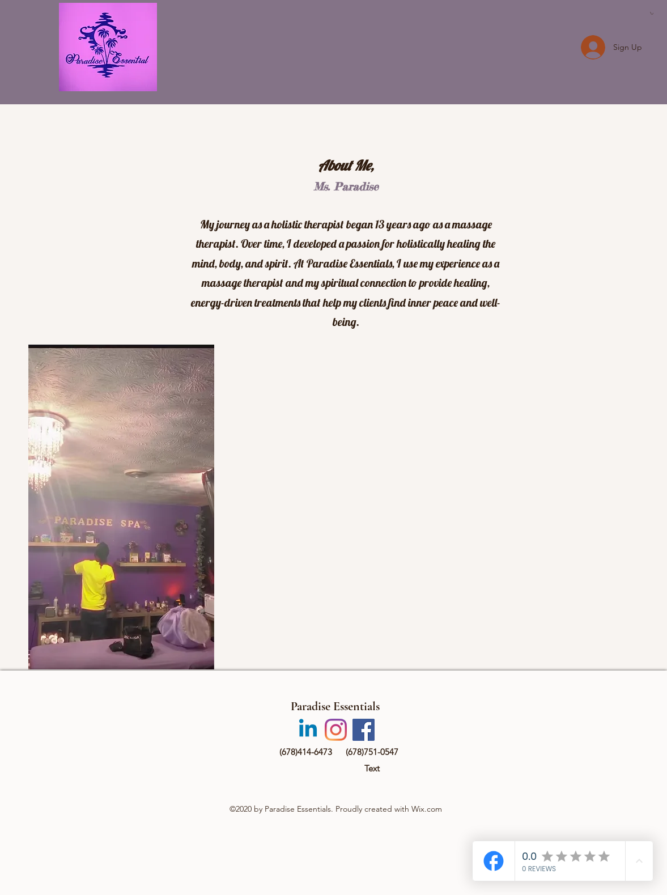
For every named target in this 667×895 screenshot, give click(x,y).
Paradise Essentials (335, 706)
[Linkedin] (308, 730)
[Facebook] (363, 730)
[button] (651, 13)
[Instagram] (336, 730)
